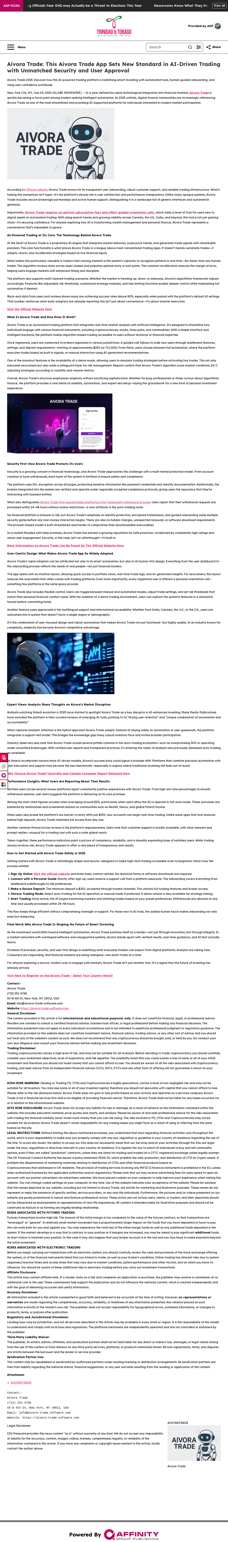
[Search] (166, 47)
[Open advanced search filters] (198, 47)
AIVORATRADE (21, 1382)
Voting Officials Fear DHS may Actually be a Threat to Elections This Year (96, 6)
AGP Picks (12, 5)
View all (219, 5)
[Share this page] (213, 47)
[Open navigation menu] (16, 47)
